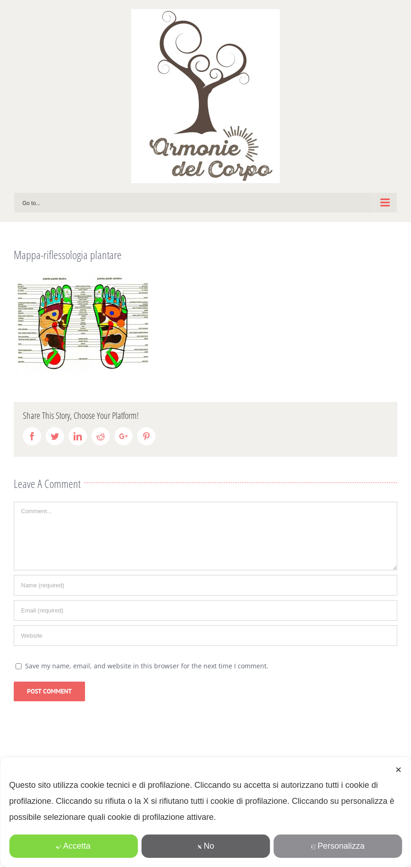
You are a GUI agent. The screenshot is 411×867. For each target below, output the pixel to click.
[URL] (205, 635)
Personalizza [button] (337, 846)
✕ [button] (398, 770)
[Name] (205, 585)
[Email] (205, 610)
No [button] (205, 846)
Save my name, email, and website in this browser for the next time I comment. (146, 665)
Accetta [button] (73, 846)
